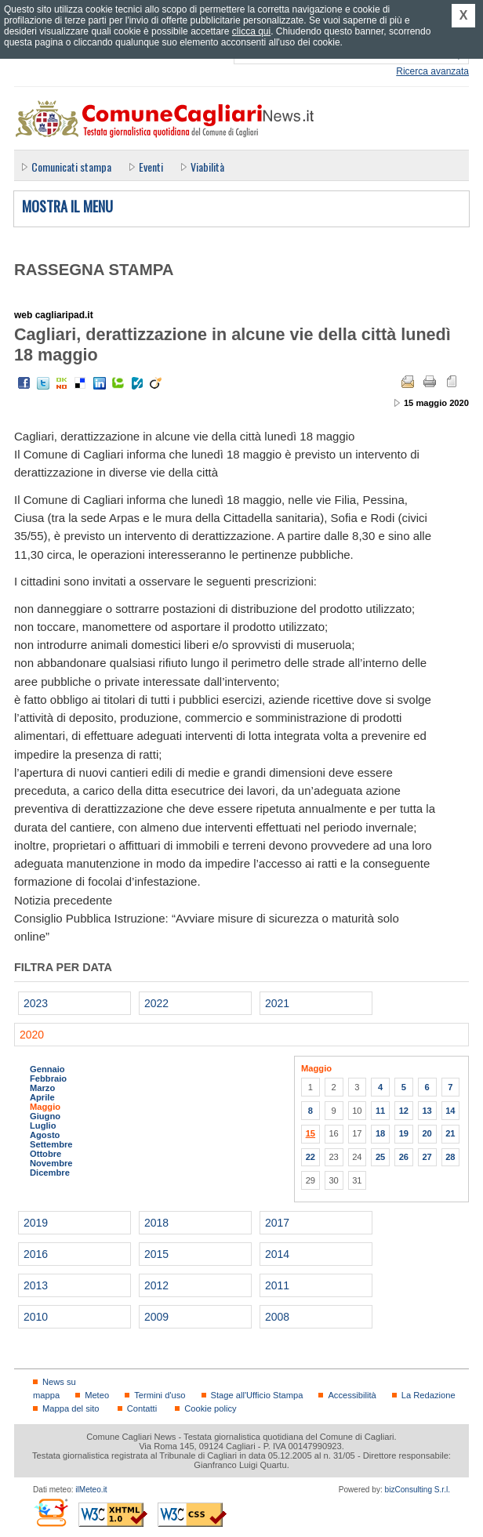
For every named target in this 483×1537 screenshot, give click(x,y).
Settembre (51, 1144)
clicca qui (251, 31)
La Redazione (428, 1395)
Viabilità (207, 166)
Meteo (97, 1395)
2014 (277, 1254)
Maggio (45, 1106)
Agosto (45, 1135)
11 (380, 1110)
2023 (36, 1003)
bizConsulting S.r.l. (417, 1489)
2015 (156, 1254)
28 (450, 1157)
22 (310, 1157)
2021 (277, 1003)
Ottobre (45, 1153)
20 (426, 1133)
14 (450, 1110)
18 (380, 1133)
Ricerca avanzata (432, 71)
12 (404, 1110)
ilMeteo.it (91, 1489)
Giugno (45, 1116)
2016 (36, 1254)
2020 (32, 1034)
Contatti (142, 1408)
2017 (277, 1222)
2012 (156, 1285)
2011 (277, 1285)
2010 (36, 1316)
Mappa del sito (71, 1408)
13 (426, 1110)
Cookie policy (210, 1408)
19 (404, 1133)
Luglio (43, 1125)
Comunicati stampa (71, 166)
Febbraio (48, 1078)
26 (404, 1157)
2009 (156, 1316)
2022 (156, 1003)
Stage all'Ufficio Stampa (257, 1395)
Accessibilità (352, 1395)
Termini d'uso (159, 1395)
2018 (156, 1222)
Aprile (42, 1097)
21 (450, 1133)
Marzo (42, 1088)
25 (380, 1157)
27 (426, 1157)
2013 (36, 1285)
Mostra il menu (67, 207)
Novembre (51, 1163)
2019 (36, 1222)
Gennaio (47, 1069)
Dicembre (50, 1172)
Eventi (151, 166)
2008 (277, 1316)
